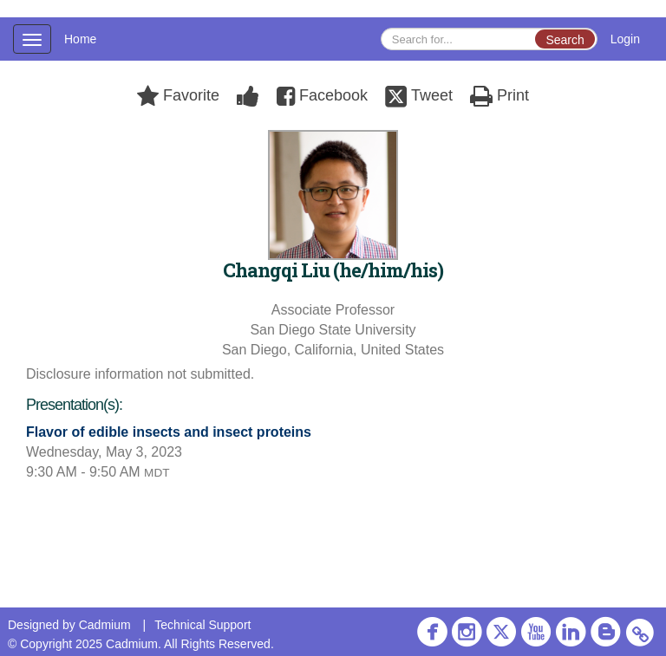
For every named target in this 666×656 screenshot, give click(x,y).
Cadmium (105, 625)
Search (564, 40)
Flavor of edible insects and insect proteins (168, 432)
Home (80, 39)
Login (625, 39)
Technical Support (202, 625)
